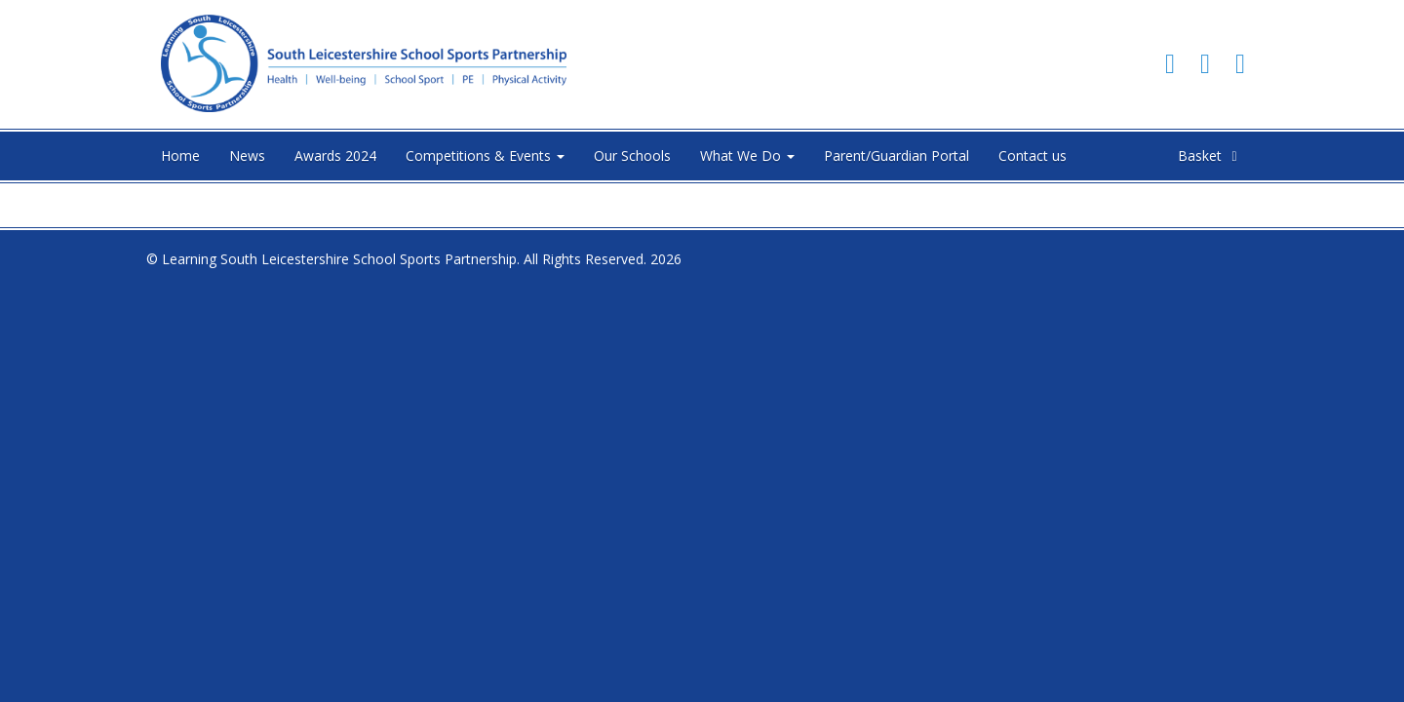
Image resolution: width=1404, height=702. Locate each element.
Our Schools (632, 155)
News (247, 155)
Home (180, 155)
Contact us (1032, 155)
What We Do (747, 155)
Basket (1210, 155)
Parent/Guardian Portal (896, 155)
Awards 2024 (335, 155)
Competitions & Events (485, 155)
